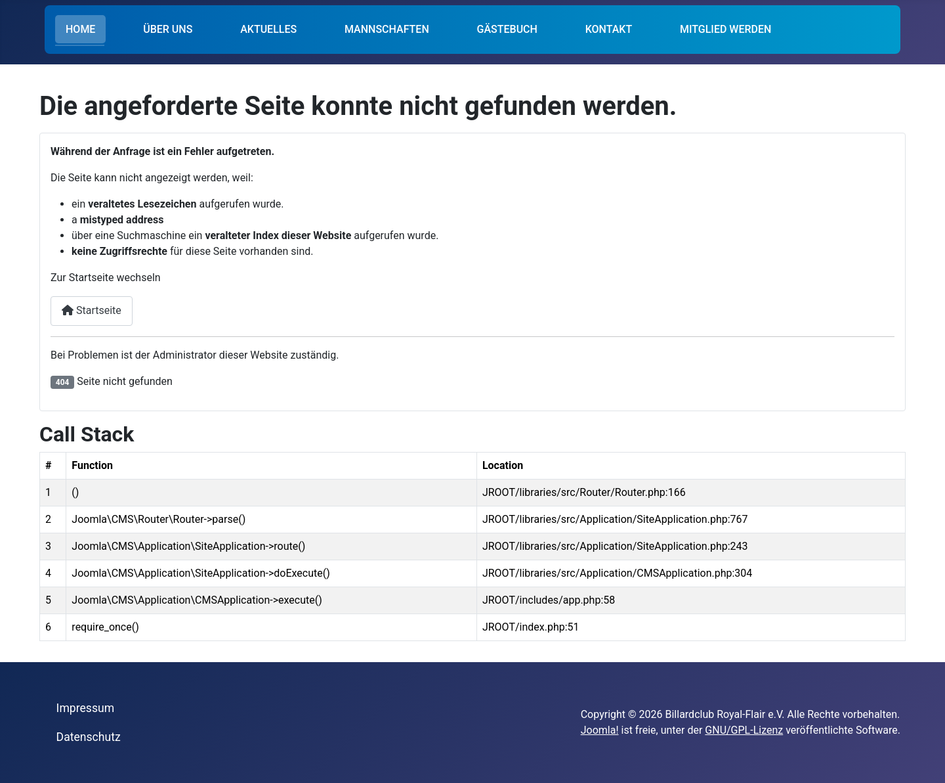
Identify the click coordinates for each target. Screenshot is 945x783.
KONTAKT (609, 29)
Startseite (91, 310)
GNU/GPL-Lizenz (744, 730)
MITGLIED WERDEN (725, 29)
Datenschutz (88, 737)
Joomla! (600, 730)
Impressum (85, 708)
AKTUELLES (268, 29)
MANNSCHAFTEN (387, 29)
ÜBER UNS (167, 29)
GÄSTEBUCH (507, 29)
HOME (80, 29)
